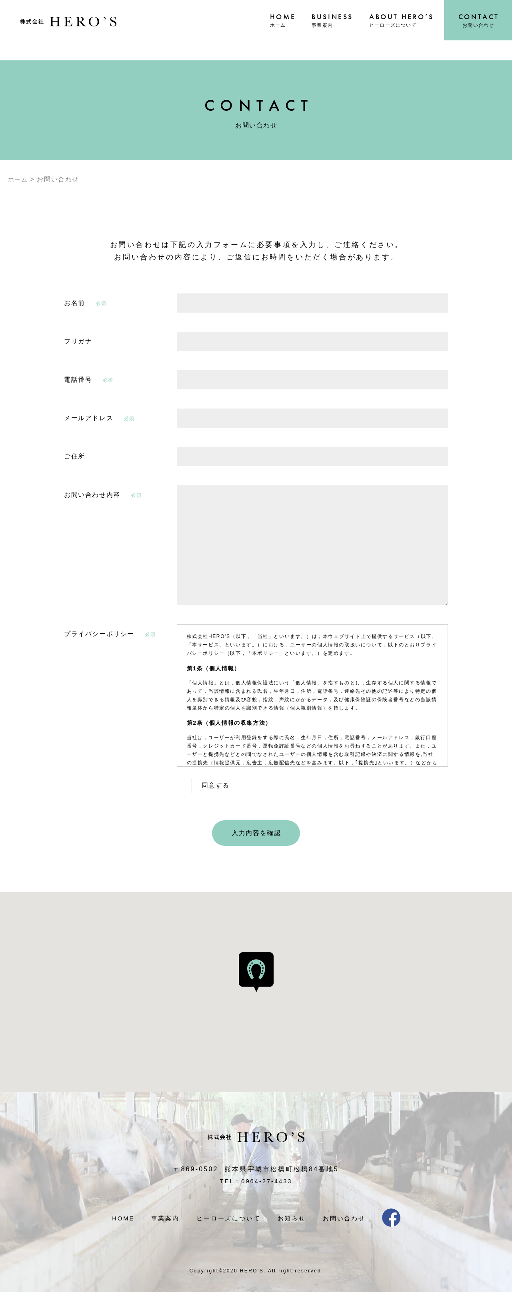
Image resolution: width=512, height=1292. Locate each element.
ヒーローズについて (228, 1218)
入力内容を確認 (256, 832)
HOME (117, 1218)
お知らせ (294, 1218)
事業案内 (161, 1218)
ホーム (18, 179)
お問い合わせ (350, 1218)
